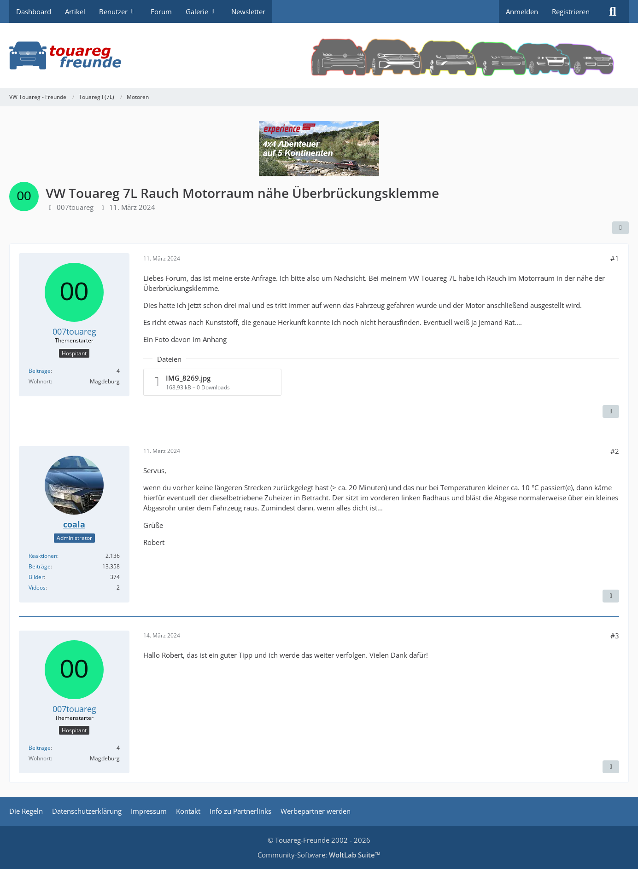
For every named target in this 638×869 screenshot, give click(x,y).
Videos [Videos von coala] (37, 587)
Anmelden (522, 11)
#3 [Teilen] (614, 635)
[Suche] (613, 11)
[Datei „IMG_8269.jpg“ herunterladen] (212, 382)
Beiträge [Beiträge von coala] (40, 566)
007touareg (75, 207)
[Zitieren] (611, 411)
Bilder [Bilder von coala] (36, 577)
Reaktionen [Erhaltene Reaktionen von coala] (43, 556)
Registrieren (571, 11)
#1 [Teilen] (614, 258)
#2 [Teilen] (614, 451)
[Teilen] (620, 227)
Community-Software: (319, 854)
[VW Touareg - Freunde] (319, 55)
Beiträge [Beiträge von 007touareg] (40, 371)
